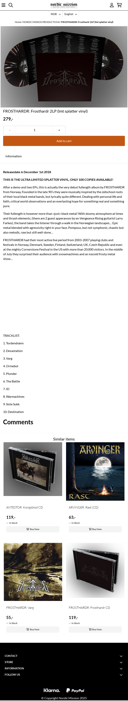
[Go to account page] (111, 5)
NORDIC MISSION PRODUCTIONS (41, 22)
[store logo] (64, 5)
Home (18, 22)
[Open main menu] (3, 5)
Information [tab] (13, 156)
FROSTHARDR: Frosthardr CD (89, 608)
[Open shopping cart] (119, 5)
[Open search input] (11, 5)
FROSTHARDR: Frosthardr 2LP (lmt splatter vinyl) (87, 22)
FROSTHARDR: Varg (20, 608)
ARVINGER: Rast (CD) (83, 507)
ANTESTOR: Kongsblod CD (24, 507)
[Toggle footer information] (121, 656)
